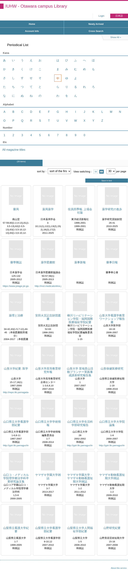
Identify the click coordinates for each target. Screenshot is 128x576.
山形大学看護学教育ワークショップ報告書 (112, 319)
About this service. (119, 568)
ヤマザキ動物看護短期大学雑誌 (112, 476)
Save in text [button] (106, 181)
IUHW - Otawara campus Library (36, 6)
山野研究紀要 (112, 527)
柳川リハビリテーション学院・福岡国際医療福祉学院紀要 (80, 319)
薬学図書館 (48, 262)
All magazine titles (13, 149)
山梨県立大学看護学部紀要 (48, 529)
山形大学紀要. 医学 (16, 368)
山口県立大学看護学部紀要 (16, 423)
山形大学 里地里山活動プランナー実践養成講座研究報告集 (80, 372)
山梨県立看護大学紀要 (16, 529)
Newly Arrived (96, 24)
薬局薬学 (48, 209)
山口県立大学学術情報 (48, 423)
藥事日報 (112, 262)
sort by (41, 171)
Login (101, 16)
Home (32, 24)
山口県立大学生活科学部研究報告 (80, 423)
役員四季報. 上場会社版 (80, 211)
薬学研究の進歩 (112, 209)
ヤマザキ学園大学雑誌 (48, 476)
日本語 (119, 16)
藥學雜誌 (16, 262)
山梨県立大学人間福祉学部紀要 (80, 529)
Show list (96, 172)
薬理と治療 (16, 315)
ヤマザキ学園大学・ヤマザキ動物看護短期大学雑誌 (80, 478)
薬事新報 (80, 262)
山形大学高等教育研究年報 (48, 370)
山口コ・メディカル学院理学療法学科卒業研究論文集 (16, 478)
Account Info (32, 31)
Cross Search (96, 31)
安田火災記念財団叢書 (48, 317)
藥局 (16, 209)
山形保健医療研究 (112, 368)
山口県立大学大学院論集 (112, 423)
